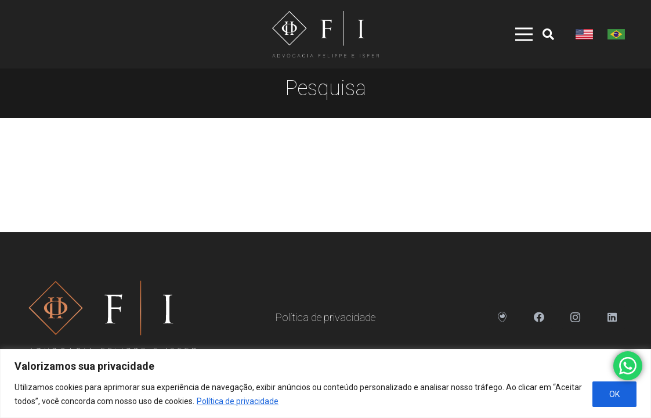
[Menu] (516, 34)
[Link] (325, 34)
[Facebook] (539, 317)
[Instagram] (575, 317)
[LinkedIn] (612, 317)
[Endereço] (502, 317)
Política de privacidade (238, 401)
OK (614, 394)
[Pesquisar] (548, 34)
